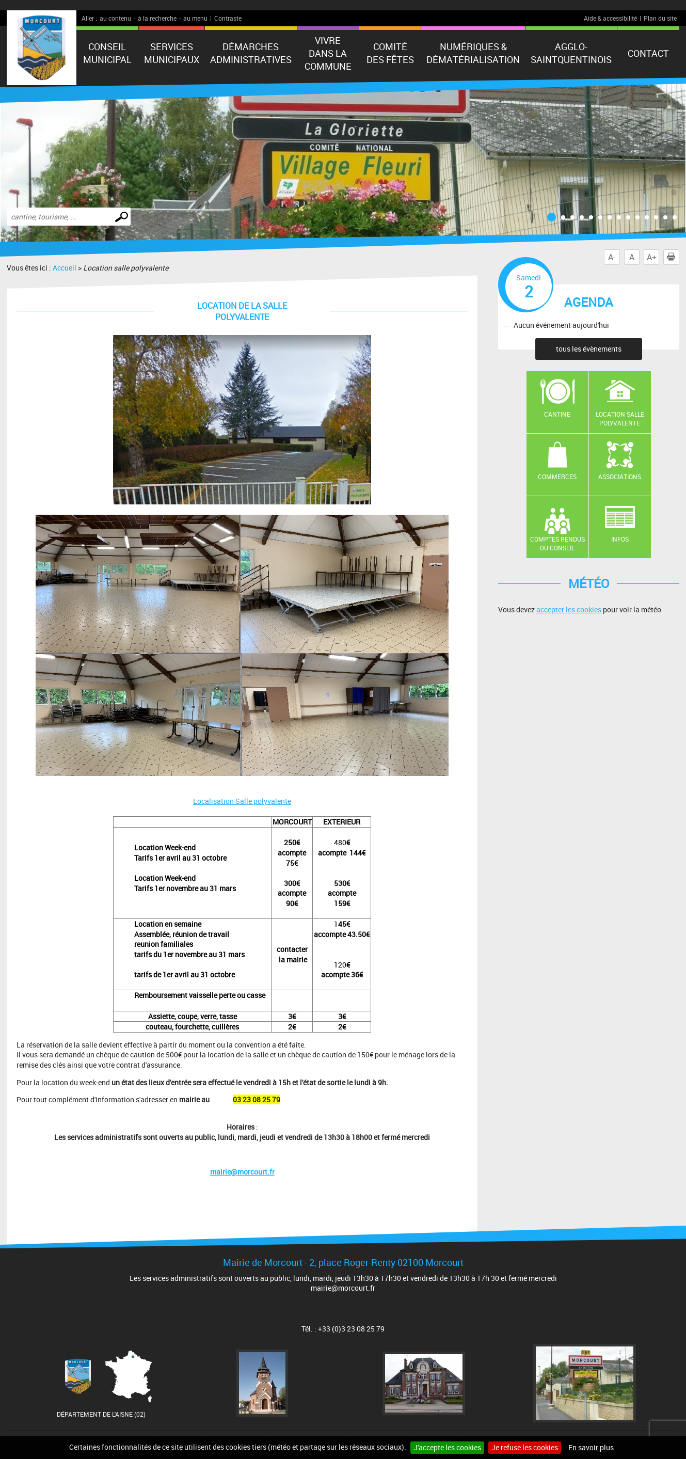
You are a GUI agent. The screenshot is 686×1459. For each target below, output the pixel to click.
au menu (195, 18)
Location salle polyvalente (620, 418)
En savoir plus (591, 1447)
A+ (652, 257)
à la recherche (157, 18)
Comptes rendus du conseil (557, 543)
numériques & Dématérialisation (473, 53)
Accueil (64, 268)
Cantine (557, 414)
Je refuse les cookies (524, 1447)
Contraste (228, 18)
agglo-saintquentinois (571, 53)
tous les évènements (588, 349)
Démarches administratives (251, 53)
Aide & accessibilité (610, 18)
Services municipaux (171, 53)
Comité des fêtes (390, 53)
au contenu (115, 18)
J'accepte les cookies (447, 1447)
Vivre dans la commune (328, 53)
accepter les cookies (568, 609)
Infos (620, 539)
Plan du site (660, 18)
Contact (648, 53)
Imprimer (673, 257)
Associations (619, 476)
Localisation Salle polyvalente (242, 801)
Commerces (557, 476)
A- (611, 257)
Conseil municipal (107, 53)
